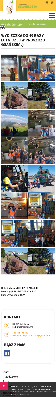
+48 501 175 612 (52, 2)
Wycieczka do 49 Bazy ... (11, 26)
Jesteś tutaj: (6, 24)
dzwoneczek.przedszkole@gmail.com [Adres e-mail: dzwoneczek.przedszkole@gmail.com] (31, 335)
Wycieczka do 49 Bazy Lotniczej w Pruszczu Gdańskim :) (23, 40)
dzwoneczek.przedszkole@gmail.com (46, 2)
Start (6, 371)
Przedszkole (10, 376)
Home (13, 24)
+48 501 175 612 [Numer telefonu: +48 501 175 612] (20, 333)
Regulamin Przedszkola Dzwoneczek (31, 24)
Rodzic (7, 381)
